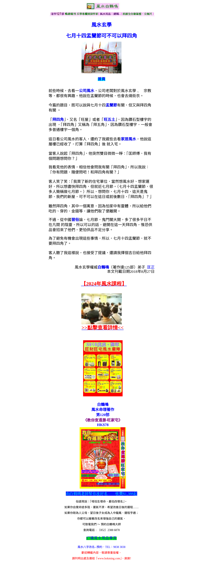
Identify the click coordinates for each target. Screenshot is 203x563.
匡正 (151, 267)
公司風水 (86, 91)
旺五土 (109, 120)
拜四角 (58, 120)
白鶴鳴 (103, 267)
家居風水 (128, 139)
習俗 (75, 220)
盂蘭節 (111, 105)
